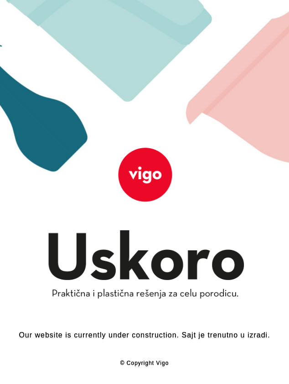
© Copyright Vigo (144, 363)
